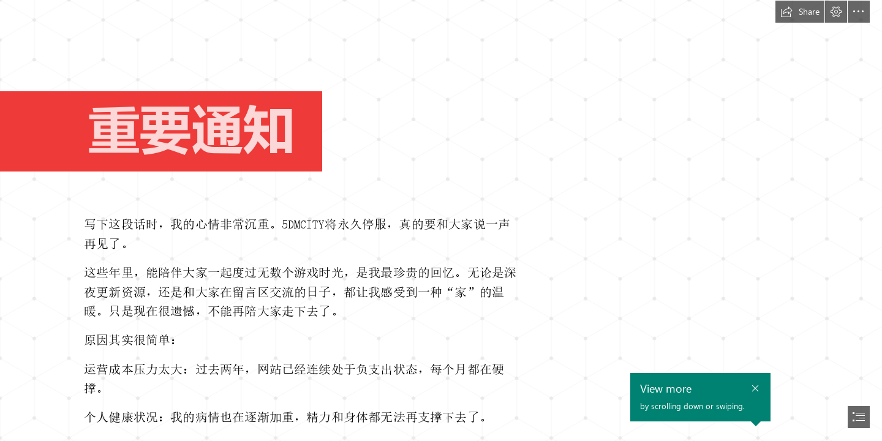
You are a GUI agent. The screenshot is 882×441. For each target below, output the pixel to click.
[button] (799, 12)
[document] (441, 220)
